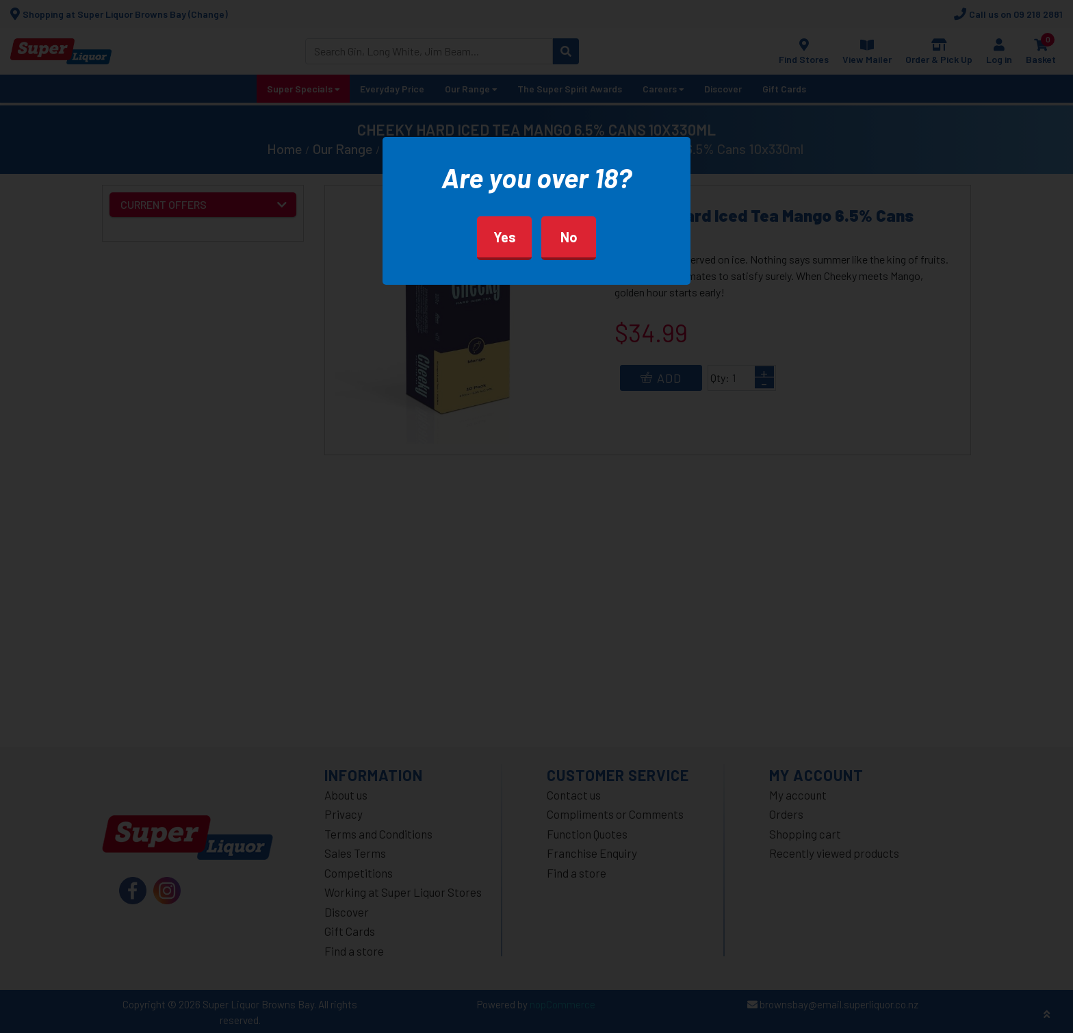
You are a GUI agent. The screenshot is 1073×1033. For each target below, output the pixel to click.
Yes (504, 237)
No (569, 237)
